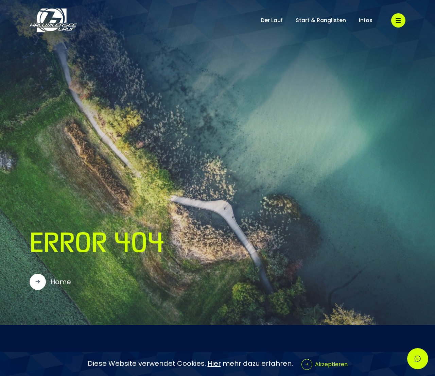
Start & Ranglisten (321, 20)
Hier (214, 363)
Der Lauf (272, 20)
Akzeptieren (331, 364)
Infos (365, 20)
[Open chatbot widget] (417, 358)
